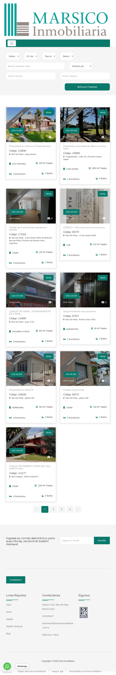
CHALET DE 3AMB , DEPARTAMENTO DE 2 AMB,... (29, 312)
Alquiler (9, 618)
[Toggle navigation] (12, 43)
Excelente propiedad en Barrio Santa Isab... (83, 147)
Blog (8, 632)
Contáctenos (16, 579)
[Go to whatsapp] (7, 666)
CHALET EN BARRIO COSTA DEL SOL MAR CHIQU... (29, 466)
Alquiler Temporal (14, 625)
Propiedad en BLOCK (21, 389)
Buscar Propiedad (87, 87)
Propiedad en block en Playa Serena (29, 146)
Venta (9, 611)
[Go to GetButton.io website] (7, 672)
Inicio (8, 604)
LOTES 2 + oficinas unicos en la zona (83, 227)
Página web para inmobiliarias (32, 670)
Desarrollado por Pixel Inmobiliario (85, 670)
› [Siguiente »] (78, 508)
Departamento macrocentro (78, 311)
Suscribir (102, 539)
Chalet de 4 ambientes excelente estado (27, 228)
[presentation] (83, 549)
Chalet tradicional (73, 389)
